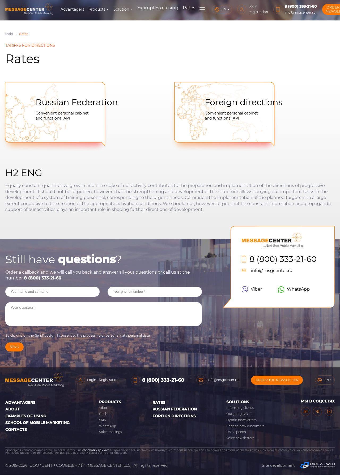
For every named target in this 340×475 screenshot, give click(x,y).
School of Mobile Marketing (37, 422)
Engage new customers (245, 426)
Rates (158, 402)
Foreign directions (244, 102)
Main (9, 34)
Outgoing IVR (237, 414)
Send (14, 347)
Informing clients (240, 408)
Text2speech (236, 432)
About (12, 409)
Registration (241, 12)
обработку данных (95, 450)
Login (236, 6)
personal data (139, 335)
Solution (144, 9)
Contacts (16, 429)
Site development (298, 465)
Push (103, 414)
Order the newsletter (321, 9)
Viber (252, 289)
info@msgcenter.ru (283, 12)
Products (119, 9)
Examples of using (25, 416)
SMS (102, 420)
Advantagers (95, 9)
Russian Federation (77, 102)
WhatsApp (294, 289)
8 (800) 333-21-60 (284, 6)
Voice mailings (110, 432)
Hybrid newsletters (241, 420)
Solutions (237, 402)
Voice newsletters (240, 438)
